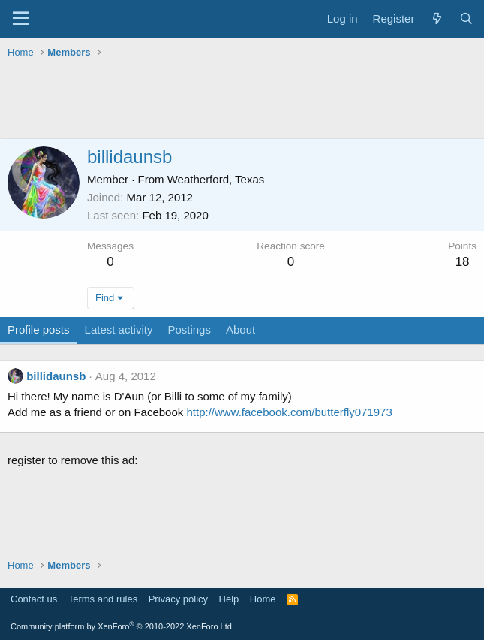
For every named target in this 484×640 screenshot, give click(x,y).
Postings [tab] (189, 329)
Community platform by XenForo (122, 626)
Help (229, 599)
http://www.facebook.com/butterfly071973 (289, 412)
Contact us (34, 599)
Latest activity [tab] (119, 329)
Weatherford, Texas (216, 179)
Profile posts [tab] (39, 329)
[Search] (466, 18)
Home (263, 599)
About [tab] (240, 329)
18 (462, 262)
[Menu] (20, 19)
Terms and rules (102, 599)
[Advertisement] (242, 100)
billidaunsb (56, 376)
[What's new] (436, 18)
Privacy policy (178, 599)
